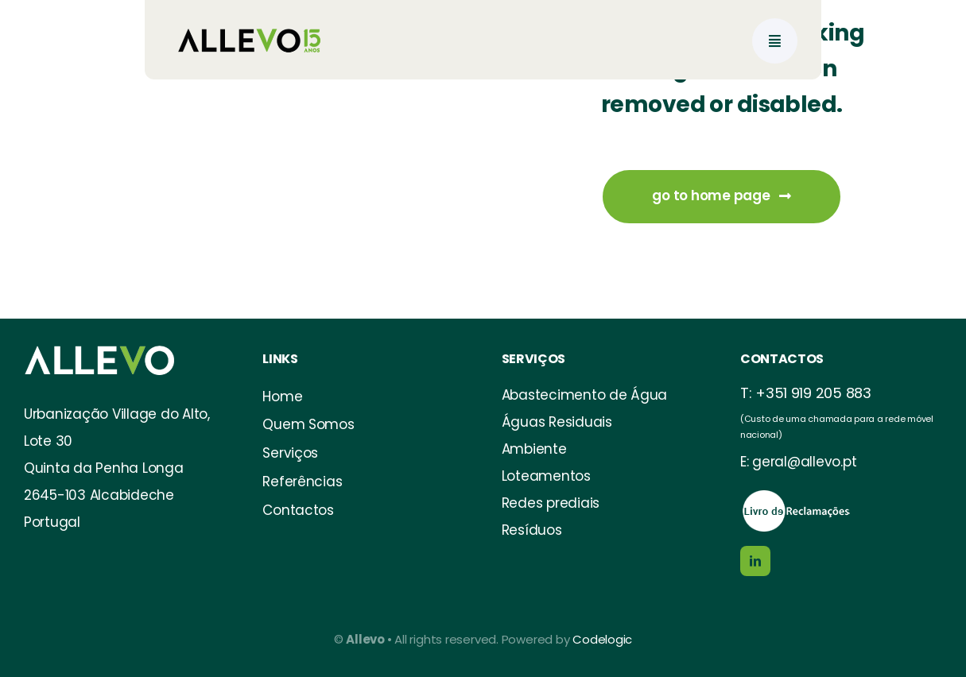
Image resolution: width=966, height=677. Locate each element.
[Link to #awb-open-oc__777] (774, 41)
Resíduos (532, 530)
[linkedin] (755, 561)
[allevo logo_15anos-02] (250, 14)
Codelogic (602, 639)
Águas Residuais (557, 421)
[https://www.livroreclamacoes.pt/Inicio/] (796, 494)
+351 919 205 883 (813, 393)
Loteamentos (546, 476)
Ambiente (534, 448)
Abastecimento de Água (585, 394)
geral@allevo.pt (804, 461)
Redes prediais (550, 503)
